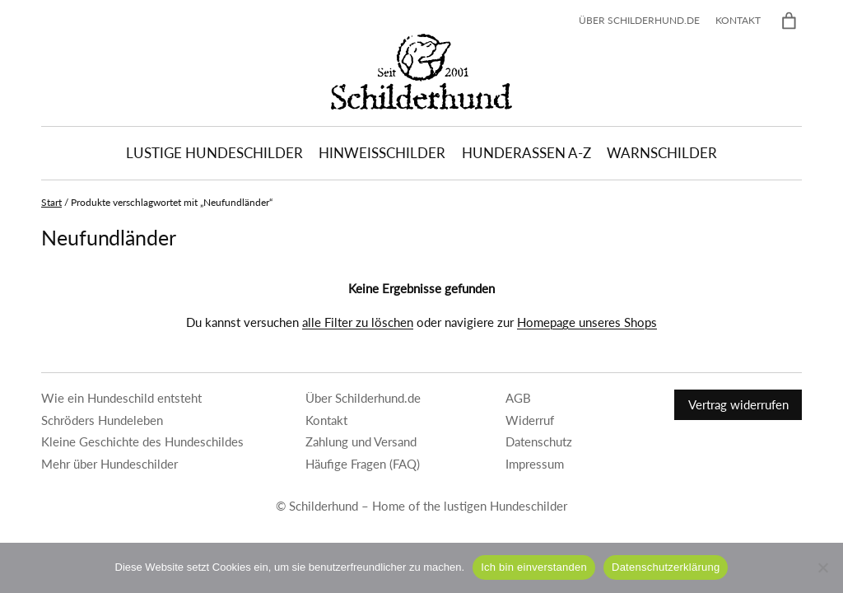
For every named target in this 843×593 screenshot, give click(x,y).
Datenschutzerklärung (666, 567)
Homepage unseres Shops (587, 322)
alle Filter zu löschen (357, 322)
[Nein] (822, 567)
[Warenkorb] (789, 21)
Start (51, 202)
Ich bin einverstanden (534, 567)
